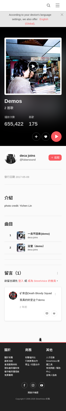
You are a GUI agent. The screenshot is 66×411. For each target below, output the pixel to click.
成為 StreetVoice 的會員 (42, 280)
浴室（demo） (36, 246)
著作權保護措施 (11, 371)
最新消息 (8, 361)
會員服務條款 (10, 364)
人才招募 (50, 357)
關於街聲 (8, 357)
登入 (21, 280)
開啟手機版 (33, 392)
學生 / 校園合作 (32, 364)
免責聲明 (8, 375)
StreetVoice (18, 5)
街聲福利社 (30, 357)
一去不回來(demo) (39, 233)
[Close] (62, 15)
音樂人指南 (51, 375)
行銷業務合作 (31, 361)
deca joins (27, 155)
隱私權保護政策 (11, 368)
